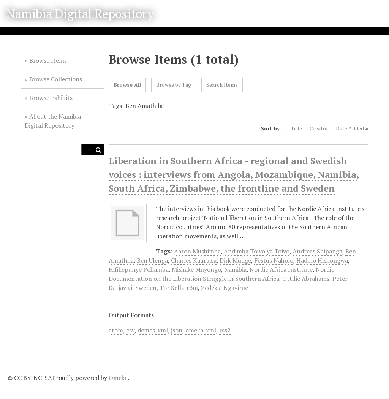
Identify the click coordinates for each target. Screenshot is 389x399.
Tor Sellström (179, 287)
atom (116, 330)
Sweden (146, 287)
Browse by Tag (173, 84)
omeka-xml (200, 330)
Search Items (222, 84)
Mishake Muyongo (196, 269)
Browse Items (48, 60)
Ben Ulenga (152, 260)
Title (296, 128)
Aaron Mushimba (197, 251)
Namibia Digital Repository (80, 14)
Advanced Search (87, 149)
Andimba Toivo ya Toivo (256, 251)
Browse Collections (55, 79)
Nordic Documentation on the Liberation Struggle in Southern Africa (221, 274)
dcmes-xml (153, 330)
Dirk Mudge (235, 260)
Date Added (350, 128)
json (176, 330)
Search (98, 149)
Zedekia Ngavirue (224, 287)
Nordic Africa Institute (281, 269)
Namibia (235, 269)
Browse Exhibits (51, 97)
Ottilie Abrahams (305, 278)
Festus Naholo (273, 260)
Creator (319, 128)
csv (130, 330)
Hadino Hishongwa (322, 260)
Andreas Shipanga (317, 251)
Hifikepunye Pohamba (139, 269)
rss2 (225, 330)
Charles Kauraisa (194, 260)
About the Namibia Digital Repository (53, 121)
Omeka (118, 378)
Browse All (127, 84)
